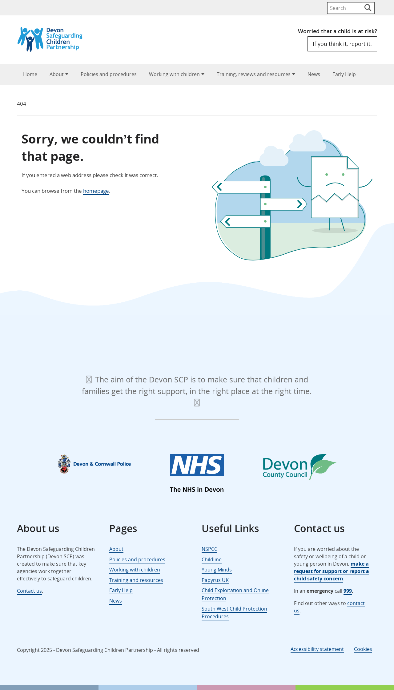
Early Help (344, 74)
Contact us (29, 590)
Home (30, 74)
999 (348, 590)
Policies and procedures (109, 74)
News (314, 74)
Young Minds (217, 569)
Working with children (174, 74)
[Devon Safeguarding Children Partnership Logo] (53, 50)
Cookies (363, 649)
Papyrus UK (215, 580)
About (57, 74)
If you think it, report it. (342, 43)
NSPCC (209, 549)
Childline (212, 559)
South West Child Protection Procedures (234, 612)
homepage (96, 190)
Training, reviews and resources (254, 74)
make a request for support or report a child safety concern (331, 571)
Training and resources (136, 580)
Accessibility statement (317, 649)
